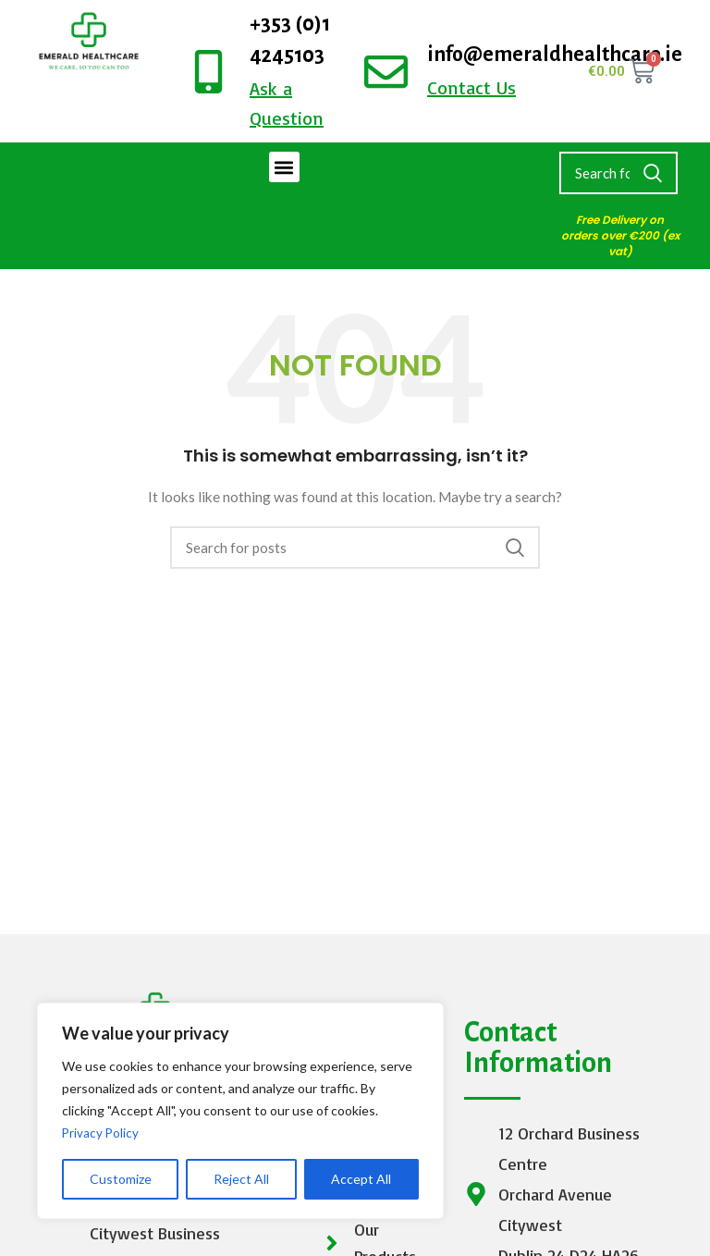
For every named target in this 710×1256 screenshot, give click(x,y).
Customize (121, 1179)
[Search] (618, 173)
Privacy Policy (101, 1132)
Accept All (361, 1179)
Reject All (241, 1179)
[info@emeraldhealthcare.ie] (386, 71)
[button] (284, 167)
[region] (240, 1111)
